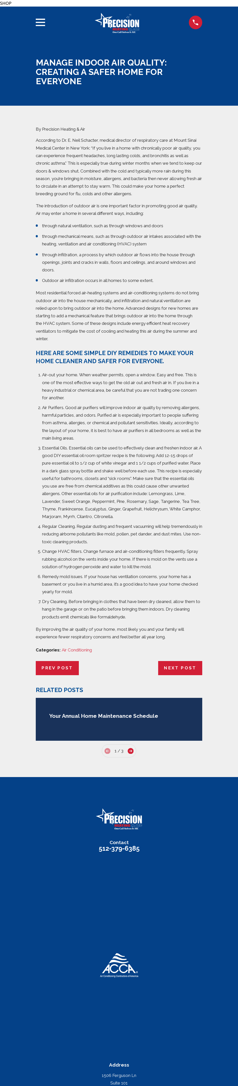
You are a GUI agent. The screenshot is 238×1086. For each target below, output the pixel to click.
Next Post (180, 667)
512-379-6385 (119, 848)
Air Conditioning (77, 649)
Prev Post (57, 667)
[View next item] (130, 751)
